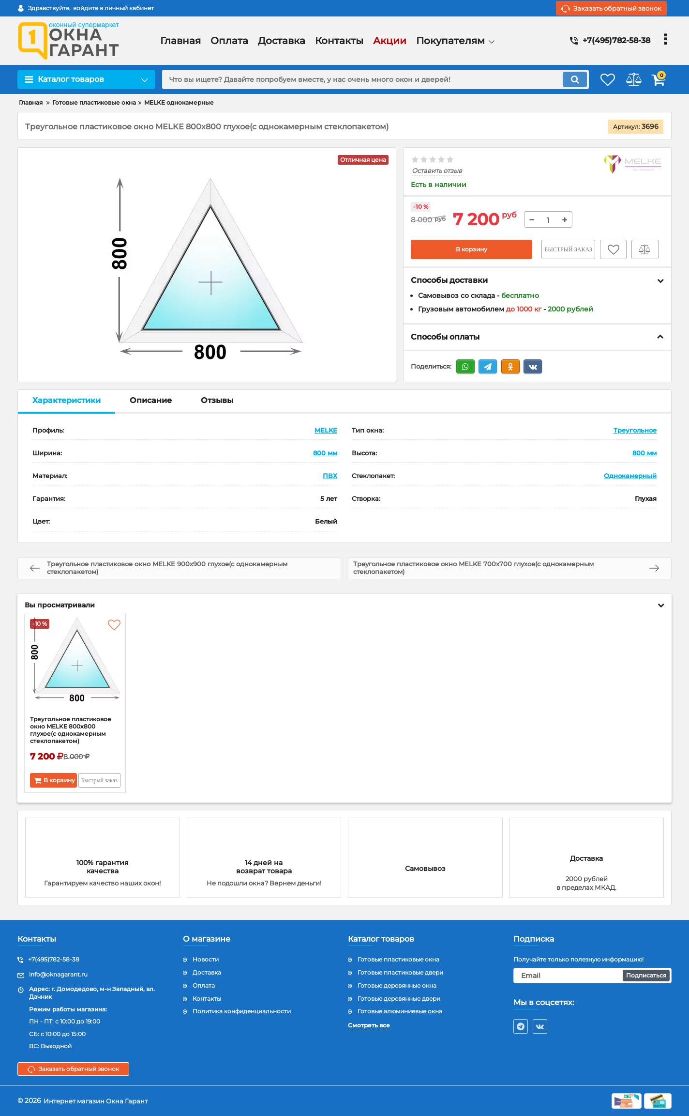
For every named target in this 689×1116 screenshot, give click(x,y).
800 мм (325, 453)
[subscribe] (592, 976)
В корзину (471, 249)
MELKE (326, 430)
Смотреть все (369, 1025)
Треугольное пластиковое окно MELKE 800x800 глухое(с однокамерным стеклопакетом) (74, 736)
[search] (362, 79)
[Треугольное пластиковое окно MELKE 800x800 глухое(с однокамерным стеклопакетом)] (75, 668)
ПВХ (330, 476)
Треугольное (635, 430)
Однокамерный (630, 476)
